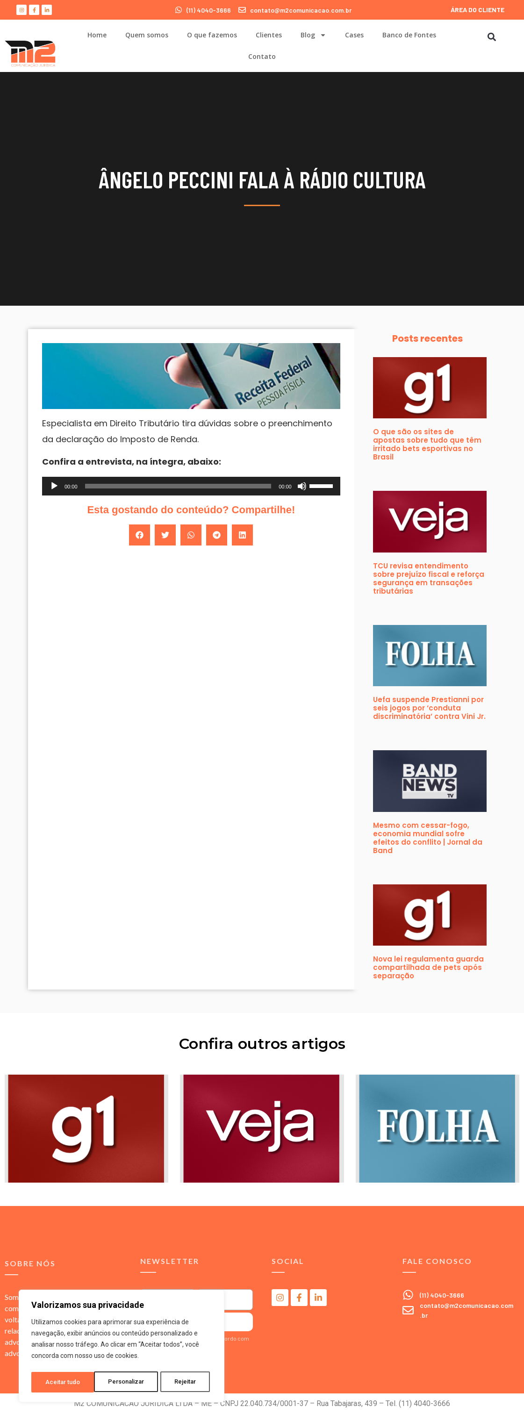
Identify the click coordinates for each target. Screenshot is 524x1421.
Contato (262, 56)
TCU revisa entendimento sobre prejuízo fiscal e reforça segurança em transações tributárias (428, 578)
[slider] (178, 486)
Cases (354, 34)
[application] (191, 486)
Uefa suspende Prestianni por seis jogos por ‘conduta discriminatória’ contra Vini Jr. (429, 708)
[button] (492, 36)
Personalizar (63, 1382)
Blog (313, 35)
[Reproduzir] (54, 486)
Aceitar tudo (181, 1382)
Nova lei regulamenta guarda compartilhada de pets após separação (428, 967)
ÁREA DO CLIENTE (477, 10)
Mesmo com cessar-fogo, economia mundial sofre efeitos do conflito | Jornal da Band (427, 837)
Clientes (269, 34)
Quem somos (146, 34)
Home (97, 34)
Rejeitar (123, 1382)
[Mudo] (302, 486)
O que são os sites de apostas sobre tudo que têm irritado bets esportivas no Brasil (427, 444)
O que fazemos (212, 34)
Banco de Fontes (409, 34)
